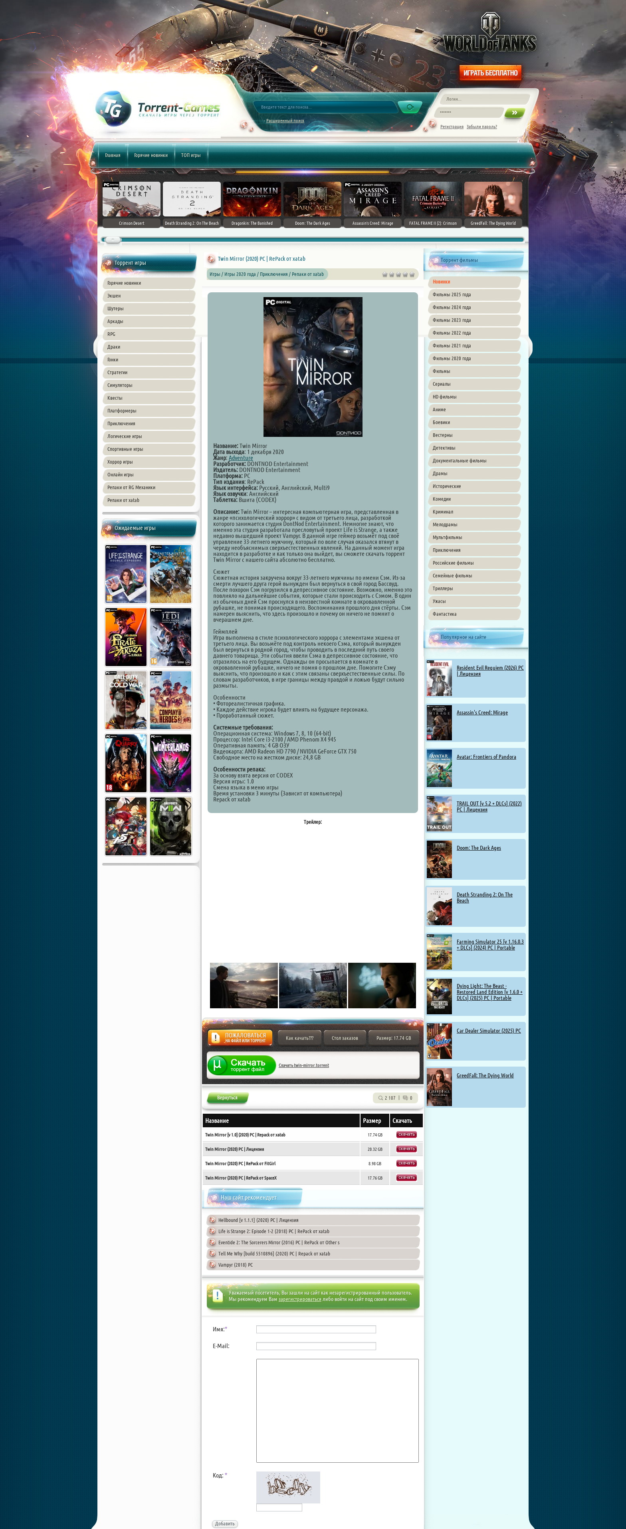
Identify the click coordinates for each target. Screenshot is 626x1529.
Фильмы (441, 371)
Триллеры (443, 588)
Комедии (442, 499)
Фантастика (445, 614)
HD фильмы (445, 396)
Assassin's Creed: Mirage (482, 712)
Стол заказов (345, 1038)
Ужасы (439, 601)
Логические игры (124, 436)
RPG (111, 334)
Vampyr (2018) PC (235, 1264)
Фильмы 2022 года (452, 332)
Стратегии (117, 372)
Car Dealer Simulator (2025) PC (489, 1030)
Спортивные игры (125, 449)
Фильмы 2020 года (452, 358)
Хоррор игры (120, 461)
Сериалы (442, 384)
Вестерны (443, 435)
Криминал (443, 511)
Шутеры (115, 308)
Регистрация (452, 126)
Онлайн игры (120, 474)
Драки (113, 346)
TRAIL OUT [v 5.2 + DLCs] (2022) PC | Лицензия (489, 806)
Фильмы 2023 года (452, 320)
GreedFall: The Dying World (485, 1075)
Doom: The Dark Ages (479, 848)
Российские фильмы (453, 562)
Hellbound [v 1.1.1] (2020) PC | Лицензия (258, 1220)
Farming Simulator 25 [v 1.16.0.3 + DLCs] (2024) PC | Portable (490, 944)
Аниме (439, 409)
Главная (113, 155)
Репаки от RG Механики (131, 487)
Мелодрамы (445, 524)
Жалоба (240, 1040)
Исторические (447, 486)
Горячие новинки (151, 155)
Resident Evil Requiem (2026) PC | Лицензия (490, 670)
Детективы (444, 447)
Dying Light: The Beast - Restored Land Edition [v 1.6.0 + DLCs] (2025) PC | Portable (490, 992)
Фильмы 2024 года (452, 307)
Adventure (241, 457)
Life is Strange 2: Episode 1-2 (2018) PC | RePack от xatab (273, 1231)
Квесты (115, 398)
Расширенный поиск (285, 120)
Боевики (441, 422)
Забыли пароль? (482, 126)
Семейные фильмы (452, 575)
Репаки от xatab (123, 500)
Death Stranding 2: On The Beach (485, 897)
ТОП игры (191, 155)
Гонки (112, 359)
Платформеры (122, 410)
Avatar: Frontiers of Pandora (486, 757)
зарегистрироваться (300, 1299)
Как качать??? (299, 1038)
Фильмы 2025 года (452, 294)
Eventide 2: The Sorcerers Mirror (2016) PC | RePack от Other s (278, 1242)
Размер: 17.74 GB (393, 1038)
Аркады (115, 321)
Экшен (114, 295)
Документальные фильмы (460, 460)
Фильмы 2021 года (452, 345)
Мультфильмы (447, 537)
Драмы (440, 473)
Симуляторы (120, 385)
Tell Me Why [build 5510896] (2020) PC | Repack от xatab (274, 1253)
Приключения (121, 423)
